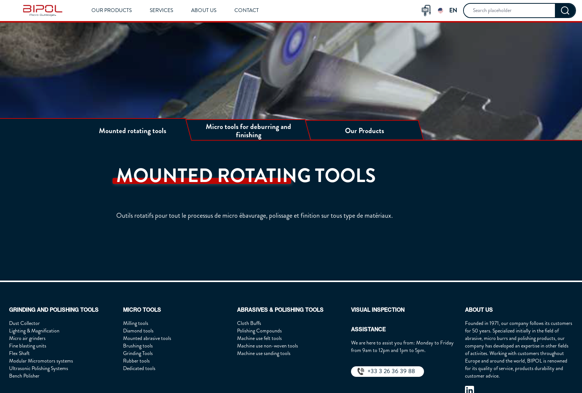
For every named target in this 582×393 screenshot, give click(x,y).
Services (161, 10)
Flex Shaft (19, 353)
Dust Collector (24, 323)
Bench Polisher (24, 375)
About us (203, 10)
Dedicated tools (139, 368)
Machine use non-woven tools (267, 345)
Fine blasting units (27, 345)
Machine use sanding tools (263, 353)
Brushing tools (138, 345)
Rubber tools (136, 360)
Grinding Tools (138, 353)
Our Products (111, 10)
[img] (42, 10)
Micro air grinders (27, 338)
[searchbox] (509, 10)
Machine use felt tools (259, 338)
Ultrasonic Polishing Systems (38, 368)
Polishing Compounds (259, 330)
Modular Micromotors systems (41, 360)
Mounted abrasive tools (147, 338)
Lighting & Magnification (34, 330)
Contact (246, 10)
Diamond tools (138, 330)
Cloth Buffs (249, 323)
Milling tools (135, 323)
